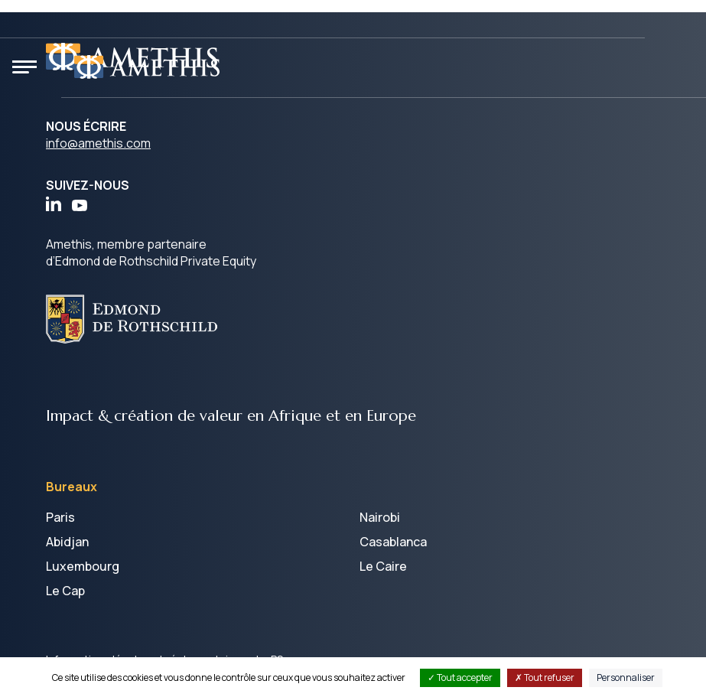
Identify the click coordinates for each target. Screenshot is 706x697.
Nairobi (380, 517)
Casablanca (393, 541)
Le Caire (383, 566)
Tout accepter (460, 677)
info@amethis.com (98, 143)
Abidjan (67, 541)
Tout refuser (544, 677)
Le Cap (65, 590)
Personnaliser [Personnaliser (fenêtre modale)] (626, 677)
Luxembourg (82, 566)
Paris (60, 517)
